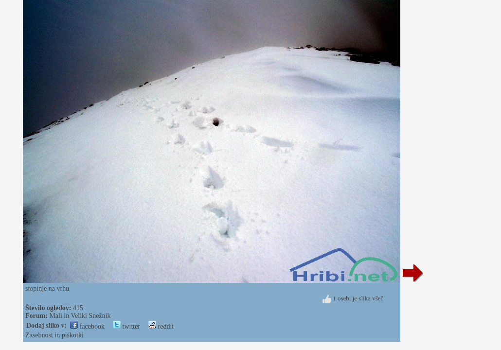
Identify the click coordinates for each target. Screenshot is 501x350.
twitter (126, 326)
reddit (161, 326)
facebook (87, 326)
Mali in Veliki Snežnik (79, 315)
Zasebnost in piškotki (54, 335)
